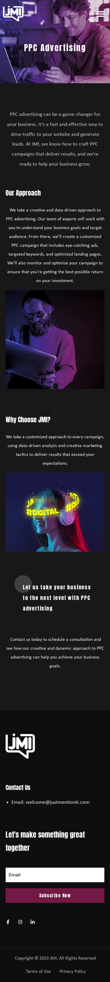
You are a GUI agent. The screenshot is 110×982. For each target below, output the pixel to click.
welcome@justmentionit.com (57, 802)
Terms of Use (38, 971)
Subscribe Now (55, 895)
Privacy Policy (73, 971)
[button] (100, 13)
